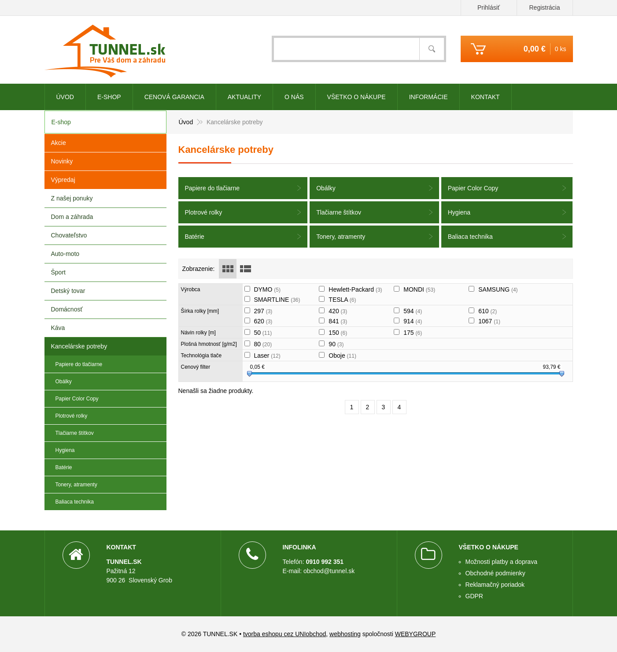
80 (263, 344)
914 (412, 321)
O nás (294, 96)
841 (338, 321)
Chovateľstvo (69, 235)
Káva (58, 327)
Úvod (65, 96)
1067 (489, 321)
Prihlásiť (488, 7)
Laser (267, 355)
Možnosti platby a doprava (501, 561)
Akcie (58, 142)
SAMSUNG (497, 289)
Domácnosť (67, 309)
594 (412, 311)
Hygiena (459, 212)
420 (338, 311)
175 (412, 332)
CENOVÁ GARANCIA (174, 96)
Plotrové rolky (203, 212)
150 (338, 332)
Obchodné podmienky (495, 573)
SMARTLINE (277, 299)
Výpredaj (63, 179)
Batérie (194, 236)
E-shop (109, 96)
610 (487, 311)
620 (263, 321)
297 (263, 311)
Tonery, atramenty (340, 236)
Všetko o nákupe (356, 96)
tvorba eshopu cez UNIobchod (284, 633)
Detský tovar (68, 290)
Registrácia (544, 7)
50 (263, 332)
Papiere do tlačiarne (212, 188)
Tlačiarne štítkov (338, 212)
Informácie (428, 96)
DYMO (267, 289)
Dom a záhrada (72, 216)
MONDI (419, 289)
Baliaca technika (470, 236)
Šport (58, 272)
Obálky (326, 188)
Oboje (342, 355)
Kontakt (485, 96)
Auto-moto (65, 253)
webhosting (345, 633)
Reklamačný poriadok (495, 584)
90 (336, 344)
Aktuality (244, 96)
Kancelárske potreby (79, 346)
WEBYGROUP (415, 633)
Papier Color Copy (473, 188)
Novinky (62, 161)
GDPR (474, 596)
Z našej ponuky (72, 198)
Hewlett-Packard (355, 289)
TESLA (342, 299)
